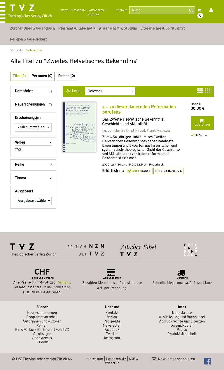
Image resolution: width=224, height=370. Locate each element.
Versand (64, 282)
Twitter (112, 334)
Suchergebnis (34, 50)
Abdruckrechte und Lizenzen (182, 321)
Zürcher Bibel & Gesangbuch (32, 28)
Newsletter (112, 326)
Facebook (111, 330)
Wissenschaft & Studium (118, 28)
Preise (182, 330)
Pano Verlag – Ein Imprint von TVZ (42, 330)
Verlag (112, 317)
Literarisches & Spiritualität (162, 28)
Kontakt (121, 10)
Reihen (41, 326)
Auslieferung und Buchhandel (182, 317)
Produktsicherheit (181, 334)
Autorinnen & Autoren (97, 12)
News (64, 10)
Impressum (94, 359)
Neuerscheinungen (33, 105)
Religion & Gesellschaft (28, 39)
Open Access (42, 338)
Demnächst (33, 91)
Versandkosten (182, 326)
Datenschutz (116, 359)
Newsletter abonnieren (173, 359)
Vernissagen (42, 334)
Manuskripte (182, 313)
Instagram (112, 338)
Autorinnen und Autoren (42, 321)
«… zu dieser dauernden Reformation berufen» (139, 109)
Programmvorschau (42, 317)
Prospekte (78, 10)
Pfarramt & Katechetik (76, 28)
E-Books (42, 342)
